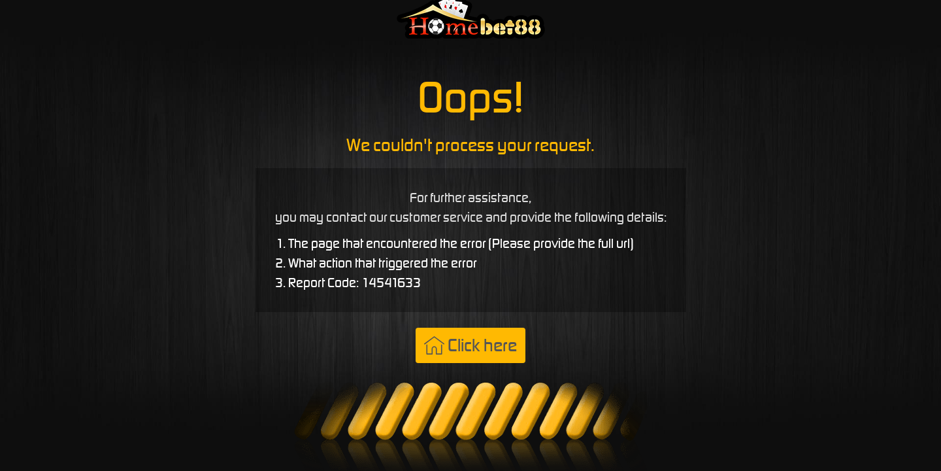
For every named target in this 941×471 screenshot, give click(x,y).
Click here (470, 345)
